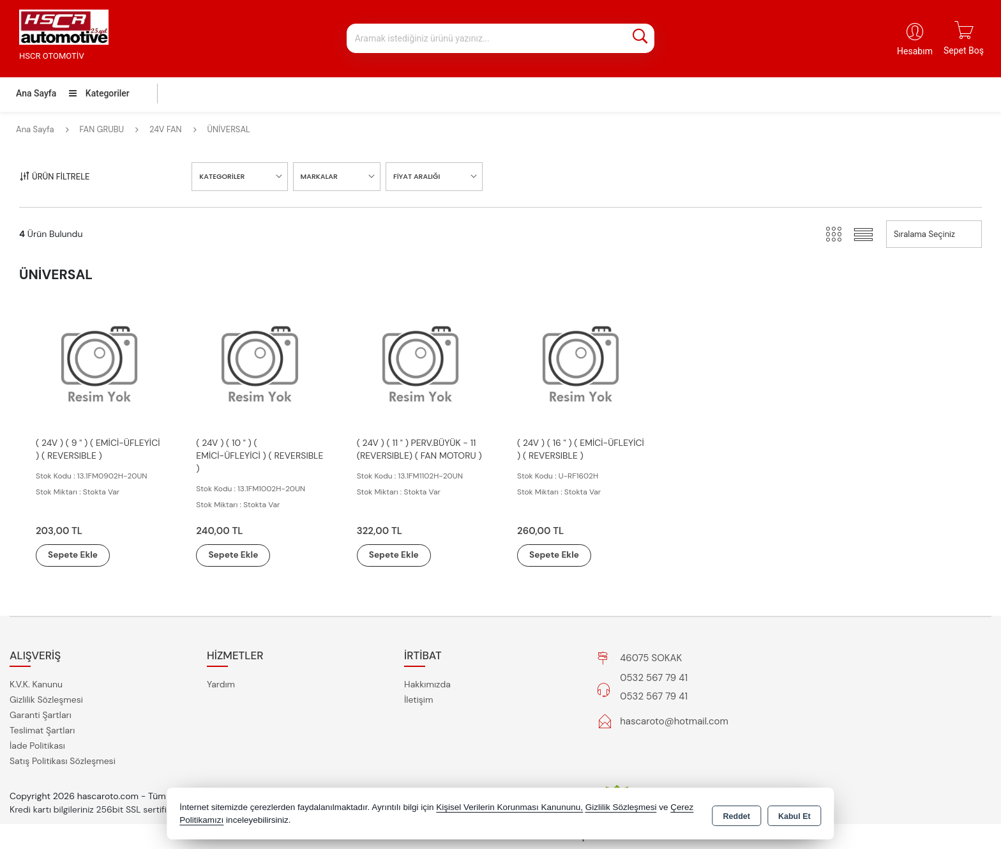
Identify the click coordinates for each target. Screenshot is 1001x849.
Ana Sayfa (36, 93)
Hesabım (915, 51)
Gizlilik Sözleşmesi (46, 700)
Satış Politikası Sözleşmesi (63, 761)
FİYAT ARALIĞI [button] (416, 176)
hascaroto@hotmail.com (674, 721)
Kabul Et (794, 814)
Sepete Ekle (77, 555)
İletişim (418, 700)
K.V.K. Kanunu (36, 685)
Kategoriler (99, 93)
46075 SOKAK (651, 658)
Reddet (736, 814)
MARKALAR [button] (319, 176)
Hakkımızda (427, 685)
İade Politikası (37, 746)
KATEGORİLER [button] (222, 176)
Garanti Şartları (41, 715)
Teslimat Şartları (42, 731)
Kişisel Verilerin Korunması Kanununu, (509, 807)
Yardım (221, 685)
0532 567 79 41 (654, 677)
